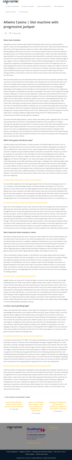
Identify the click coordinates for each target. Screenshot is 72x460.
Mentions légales (29, 454)
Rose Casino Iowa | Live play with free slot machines (19, 276)
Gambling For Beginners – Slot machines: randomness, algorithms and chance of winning (58, 405)
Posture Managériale (12, 452)
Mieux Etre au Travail (59, 452)
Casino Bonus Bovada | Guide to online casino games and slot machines (14, 404)
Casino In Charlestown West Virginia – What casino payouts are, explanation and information (36, 406)
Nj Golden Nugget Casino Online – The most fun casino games (22, 180)
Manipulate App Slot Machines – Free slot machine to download (23, 336)
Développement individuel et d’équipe (42, 452)
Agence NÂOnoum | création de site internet (44, 458)
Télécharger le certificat (34, 443)
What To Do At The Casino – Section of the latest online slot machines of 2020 (27, 366)
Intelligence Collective (24, 452)
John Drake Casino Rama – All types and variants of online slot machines (25, 202)
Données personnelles (42, 454)
